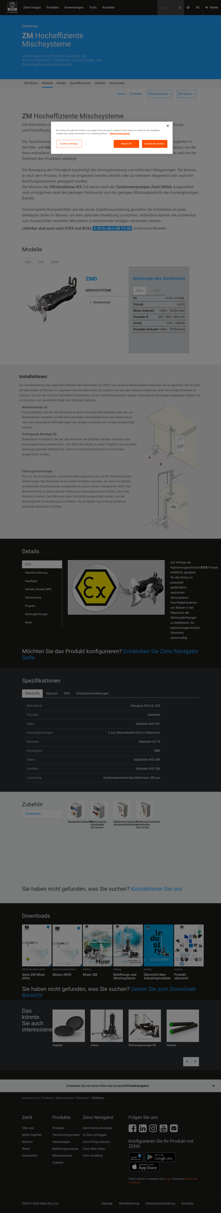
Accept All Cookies (155, 143)
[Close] (168, 126)
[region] (112, 137)
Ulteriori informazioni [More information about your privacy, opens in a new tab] (120, 133)
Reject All (126, 143)
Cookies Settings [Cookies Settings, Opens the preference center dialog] (69, 143)
